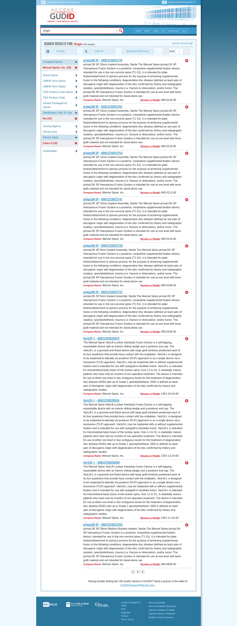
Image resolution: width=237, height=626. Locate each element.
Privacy (124, 616)
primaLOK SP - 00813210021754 (103, 153)
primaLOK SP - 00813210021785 (103, 525)
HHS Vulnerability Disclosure (162, 606)
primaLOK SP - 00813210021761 (102, 107)
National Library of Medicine (64, 2)
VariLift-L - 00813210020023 (101, 339)
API (163, 31)
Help (184, 31)
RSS (123, 609)
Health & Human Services (161, 617)
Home (138, 31)
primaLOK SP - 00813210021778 (102, 61)
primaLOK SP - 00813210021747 (102, 199)
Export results (181, 43)
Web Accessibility (157, 602)
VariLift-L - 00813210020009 (101, 463)
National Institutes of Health (162, 610)
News (156, 31)
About (147, 31)
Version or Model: (150, 100)
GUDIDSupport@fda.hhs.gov (137, 585)
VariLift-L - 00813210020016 (101, 401)
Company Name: (92, 100)
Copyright (125, 612)
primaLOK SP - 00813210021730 (103, 246)
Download (174, 31)
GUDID (62, 15)
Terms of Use (127, 619)
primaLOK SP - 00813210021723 (102, 292)
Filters (61, 51)
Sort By (99, 51)
